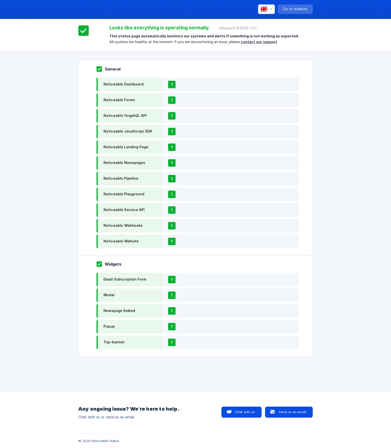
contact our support (259, 42)
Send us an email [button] (292, 412)
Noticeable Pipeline (120, 178)
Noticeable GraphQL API (125, 115)
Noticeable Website (121, 241)
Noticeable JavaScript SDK (127, 131)
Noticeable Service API (124, 210)
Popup (109, 326)
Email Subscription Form (124, 279)
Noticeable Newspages (124, 162)
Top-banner (114, 342)
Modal (108, 295)
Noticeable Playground (123, 194)
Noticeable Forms (119, 100)
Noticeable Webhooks (123, 225)
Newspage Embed (119, 310)
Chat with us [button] (245, 412)
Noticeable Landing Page (125, 147)
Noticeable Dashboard (123, 84)
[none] (266, 9)
